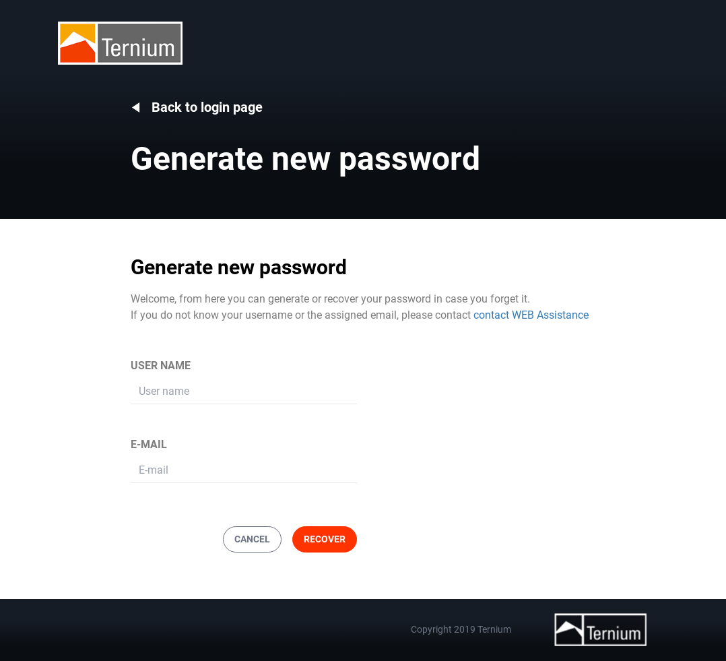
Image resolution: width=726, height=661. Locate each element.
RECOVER (324, 539)
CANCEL (252, 539)
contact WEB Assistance (532, 315)
